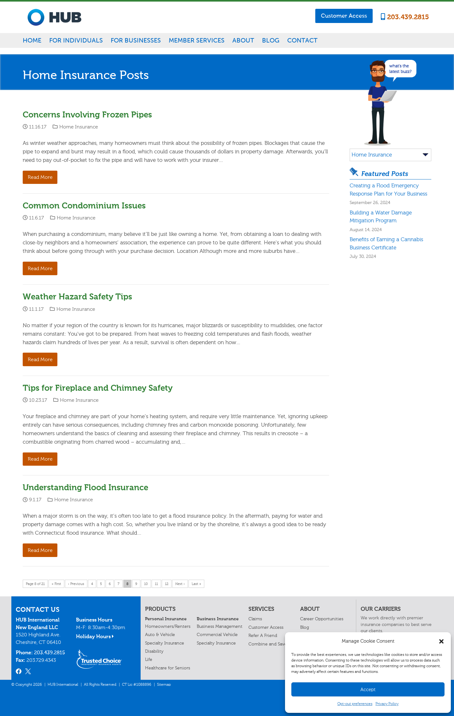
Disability (154, 651)
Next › (180, 584)
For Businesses (136, 40)
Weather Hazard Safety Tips (77, 297)
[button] (441, 641)
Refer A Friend (262, 635)
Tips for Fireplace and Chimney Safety (97, 388)
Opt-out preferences (354, 704)
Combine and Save (267, 644)
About (243, 40)
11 (156, 584)
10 (146, 584)
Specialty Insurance (164, 643)
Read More (40, 177)
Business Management (219, 626)
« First (56, 584)
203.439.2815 (405, 17)
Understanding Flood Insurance (85, 487)
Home (32, 40)
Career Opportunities (321, 619)
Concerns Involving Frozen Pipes (87, 115)
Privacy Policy (387, 704)
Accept (367, 689)
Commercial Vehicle (217, 634)
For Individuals (76, 40)
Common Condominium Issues (84, 206)
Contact (302, 40)
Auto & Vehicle (160, 634)
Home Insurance (78, 127)
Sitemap (164, 684)
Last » (196, 584)
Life (148, 659)
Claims (255, 619)
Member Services (196, 40)
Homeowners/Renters (167, 626)
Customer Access (344, 15)
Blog (270, 40)
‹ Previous (76, 584)
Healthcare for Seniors (167, 668)
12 (166, 584)
